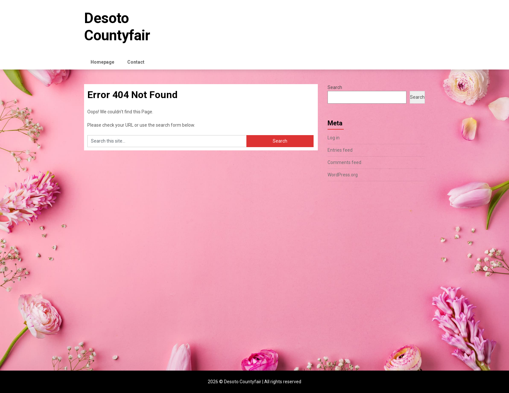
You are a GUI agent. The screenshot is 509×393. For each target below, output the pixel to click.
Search (335, 87)
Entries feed (340, 150)
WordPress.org (343, 174)
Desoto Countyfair (117, 27)
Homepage (102, 62)
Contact (135, 62)
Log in (334, 137)
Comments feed (344, 162)
